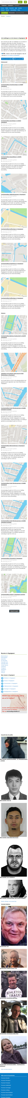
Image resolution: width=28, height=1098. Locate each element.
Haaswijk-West (4, 663)
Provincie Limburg (5, 1090)
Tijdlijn (6, 8)
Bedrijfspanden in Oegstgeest (9, 691)
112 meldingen (5, 12)
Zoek (20, 2)
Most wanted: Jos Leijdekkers (7, 877)
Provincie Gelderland (6, 1085)
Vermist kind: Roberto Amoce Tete (8, 968)
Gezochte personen (20, 12)
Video (19, 10)
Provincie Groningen (6, 1087)
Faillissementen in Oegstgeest (9, 686)
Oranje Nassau (4, 665)
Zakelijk (20, 8)
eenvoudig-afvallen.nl (13, 711)
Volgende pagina (14, 611)
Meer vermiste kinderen (6, 1069)
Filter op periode (18, 58)
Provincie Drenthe (5, 1078)
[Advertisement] (14, 27)
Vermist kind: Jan (4, 946)
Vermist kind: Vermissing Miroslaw (8, 998)
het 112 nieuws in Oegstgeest (12, 55)
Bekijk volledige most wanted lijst (8, 901)
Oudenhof (3, 666)
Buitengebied (4, 657)
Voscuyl (3, 672)
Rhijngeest (3, 669)
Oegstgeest (10, 5)
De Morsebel (4, 660)
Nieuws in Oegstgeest (7, 680)
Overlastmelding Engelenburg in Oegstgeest (12, 263)
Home (2, 8)
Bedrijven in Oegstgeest (8, 678)
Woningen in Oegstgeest (8, 688)
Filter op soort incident (7, 58)
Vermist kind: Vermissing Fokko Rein (9, 1033)
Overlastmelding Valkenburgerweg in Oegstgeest (13, 194)
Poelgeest (3, 668)
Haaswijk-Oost (4, 662)
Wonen (7, 10)
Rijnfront (3, 671)
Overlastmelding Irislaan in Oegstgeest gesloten (13, 594)
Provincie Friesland (5, 1082)
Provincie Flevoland (5, 1080)
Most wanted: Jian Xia (5, 800)
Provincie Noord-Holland (6, 1095)
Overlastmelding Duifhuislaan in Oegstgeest (12, 229)
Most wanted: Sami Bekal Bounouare (9, 837)
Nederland (4, 5)
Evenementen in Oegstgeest (9, 683)
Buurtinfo (12, 8)
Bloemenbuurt (4, 656)
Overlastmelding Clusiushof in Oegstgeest (11, 558)
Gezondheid (13, 10)
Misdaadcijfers (12, 12)
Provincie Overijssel (5, 1097)
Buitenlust (3, 659)
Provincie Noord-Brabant (7, 1092)
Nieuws (3, 10)
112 (16, 8)
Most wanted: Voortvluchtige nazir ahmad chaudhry (13, 898)
